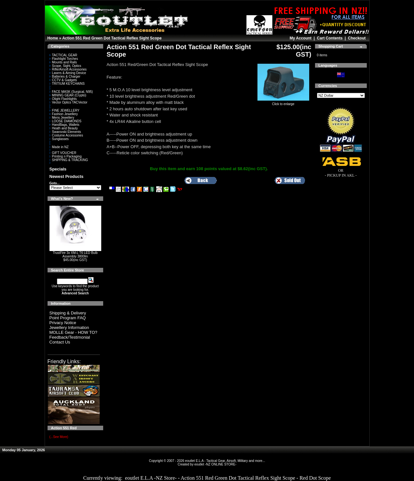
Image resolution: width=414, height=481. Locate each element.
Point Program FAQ (67, 317)
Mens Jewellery (61, 117)
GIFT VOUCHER (62, 153)
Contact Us (59, 342)
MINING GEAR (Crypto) (67, 95)
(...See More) (58, 437)
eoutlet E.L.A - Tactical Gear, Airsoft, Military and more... (225, 461)
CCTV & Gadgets (63, 80)
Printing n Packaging (65, 156)
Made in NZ (59, 147)
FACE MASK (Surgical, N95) (71, 91)
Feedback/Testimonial (69, 337)
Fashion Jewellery (63, 114)
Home (52, 38)
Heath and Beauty (63, 128)
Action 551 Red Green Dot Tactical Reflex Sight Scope (111, 38)
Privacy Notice (62, 322)
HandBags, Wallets (64, 124)
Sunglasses (59, 139)
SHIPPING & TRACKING (68, 160)
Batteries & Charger (65, 76)
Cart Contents (330, 38)
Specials (58, 169)
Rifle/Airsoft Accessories (68, 69)
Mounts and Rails (63, 62)
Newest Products (66, 176)
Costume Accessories (66, 135)
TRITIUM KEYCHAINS (67, 83)
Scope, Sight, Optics (65, 66)
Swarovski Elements (65, 132)
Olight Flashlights (63, 99)
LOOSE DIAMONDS (65, 121)
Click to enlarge (283, 102)
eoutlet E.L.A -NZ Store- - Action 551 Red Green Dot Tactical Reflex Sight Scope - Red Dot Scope (228, 478)
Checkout (357, 38)
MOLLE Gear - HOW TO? (73, 332)
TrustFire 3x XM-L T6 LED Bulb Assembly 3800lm (75, 254)
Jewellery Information (69, 327)
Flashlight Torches (63, 58)
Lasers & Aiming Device (67, 73)
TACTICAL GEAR (63, 55)
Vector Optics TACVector (68, 102)
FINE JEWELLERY (64, 110)
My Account (300, 38)
